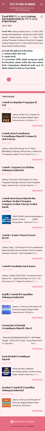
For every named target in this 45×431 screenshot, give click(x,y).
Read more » (37, 126)
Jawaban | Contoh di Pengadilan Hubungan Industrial (18, 389)
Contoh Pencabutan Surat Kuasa (18, 266)
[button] (41, 17)
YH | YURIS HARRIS (22, 4)
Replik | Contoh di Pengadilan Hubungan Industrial (17, 296)
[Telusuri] (41, 5)
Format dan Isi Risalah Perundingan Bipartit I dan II (17, 327)
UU (9, 79)
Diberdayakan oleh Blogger (22, 421)
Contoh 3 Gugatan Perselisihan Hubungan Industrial (18, 169)
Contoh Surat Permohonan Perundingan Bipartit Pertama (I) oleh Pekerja (19, 136)
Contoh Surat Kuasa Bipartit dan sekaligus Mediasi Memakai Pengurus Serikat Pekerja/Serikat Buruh (19, 202)
